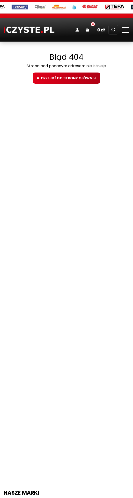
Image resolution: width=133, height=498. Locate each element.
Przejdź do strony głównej (66, 78)
